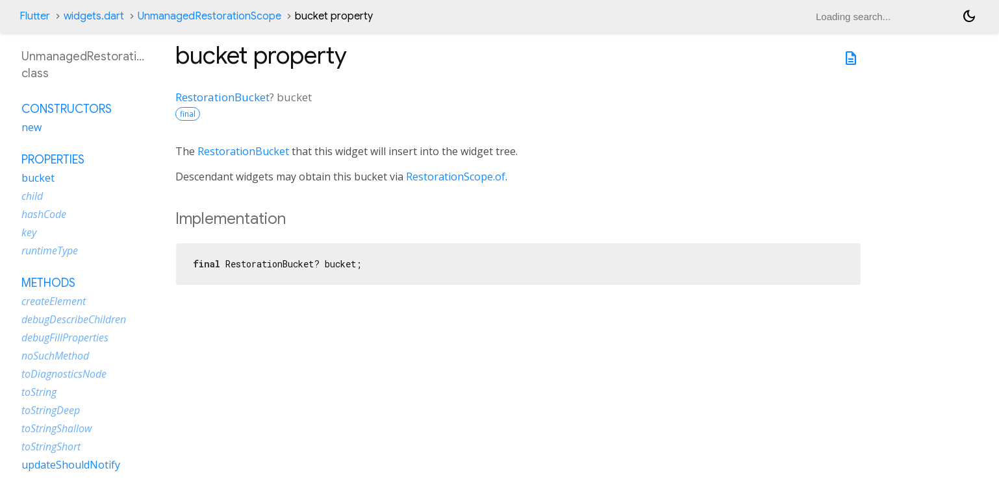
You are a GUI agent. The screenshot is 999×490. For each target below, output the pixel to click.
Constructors (66, 109)
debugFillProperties (64, 337)
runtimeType (49, 250)
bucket (38, 178)
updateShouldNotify (70, 465)
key (28, 232)
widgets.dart (94, 16)
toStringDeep (50, 410)
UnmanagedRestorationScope (209, 16)
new (31, 127)
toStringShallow (56, 428)
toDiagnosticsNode (64, 374)
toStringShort (51, 446)
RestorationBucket (222, 97)
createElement (53, 301)
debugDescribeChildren (73, 319)
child (32, 196)
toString (39, 392)
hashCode (43, 214)
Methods (48, 283)
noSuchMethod (55, 356)
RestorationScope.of (455, 176)
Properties (52, 160)
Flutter (34, 16)
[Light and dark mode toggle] (969, 16)
